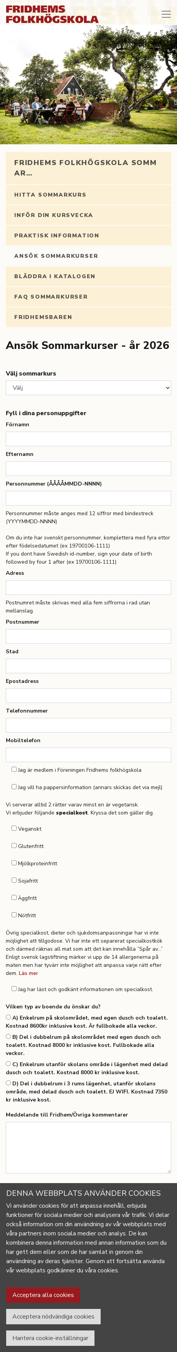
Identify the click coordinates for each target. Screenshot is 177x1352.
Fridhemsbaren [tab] (43, 317)
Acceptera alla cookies (43, 1295)
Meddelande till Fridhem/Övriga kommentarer (67, 1114)
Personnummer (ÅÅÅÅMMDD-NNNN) (54, 483)
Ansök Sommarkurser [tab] (56, 256)
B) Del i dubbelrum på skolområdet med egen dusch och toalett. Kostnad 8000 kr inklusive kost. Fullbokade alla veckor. (83, 1045)
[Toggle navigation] (166, 14)
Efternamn (20, 454)
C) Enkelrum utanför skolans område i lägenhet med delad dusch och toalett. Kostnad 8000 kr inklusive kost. (87, 1068)
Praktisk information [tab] (56, 235)
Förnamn (17, 424)
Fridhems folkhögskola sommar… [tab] (85, 168)
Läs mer (28, 973)
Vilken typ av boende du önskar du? (53, 1006)
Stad (12, 651)
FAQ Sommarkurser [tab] (51, 296)
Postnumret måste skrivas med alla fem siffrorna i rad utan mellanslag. (78, 606)
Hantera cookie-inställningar (50, 1338)
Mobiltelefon (23, 740)
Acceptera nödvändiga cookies (53, 1316)
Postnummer (22, 622)
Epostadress (22, 681)
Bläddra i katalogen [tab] (55, 276)
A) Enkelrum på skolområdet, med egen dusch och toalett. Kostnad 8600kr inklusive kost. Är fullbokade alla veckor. (87, 1022)
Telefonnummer (27, 710)
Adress (15, 573)
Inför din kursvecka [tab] (53, 215)
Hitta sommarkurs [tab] (50, 195)
